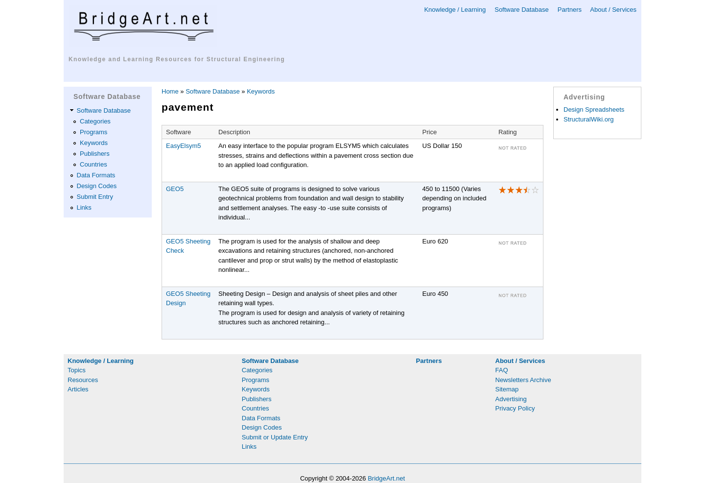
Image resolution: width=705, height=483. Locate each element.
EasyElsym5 (183, 145)
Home (170, 91)
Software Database (521, 9)
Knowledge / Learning (455, 9)
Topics (77, 370)
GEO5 (175, 189)
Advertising (511, 399)
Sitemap (507, 389)
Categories (95, 121)
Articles (78, 389)
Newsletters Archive (523, 380)
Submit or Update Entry (275, 437)
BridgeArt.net (386, 478)
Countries (93, 164)
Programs (93, 132)
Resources (83, 380)
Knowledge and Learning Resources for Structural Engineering (177, 59)
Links (84, 207)
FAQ (501, 370)
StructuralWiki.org (589, 119)
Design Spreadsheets (594, 109)
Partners (570, 9)
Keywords (94, 142)
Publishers (95, 153)
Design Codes (97, 186)
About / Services (613, 9)
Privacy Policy (515, 408)
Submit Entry (95, 196)
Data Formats (96, 175)
